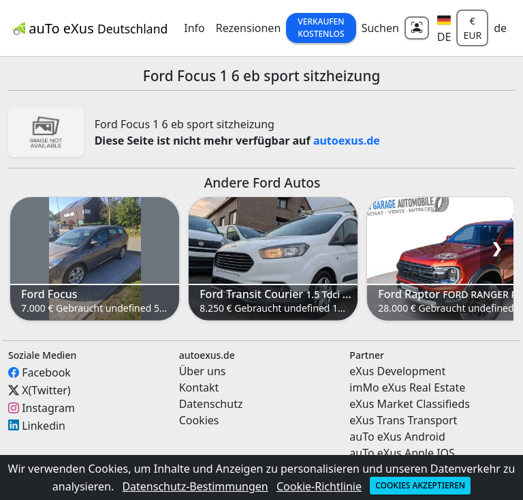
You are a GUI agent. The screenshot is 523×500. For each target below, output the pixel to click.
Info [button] (194, 27)
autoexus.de (346, 140)
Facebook (46, 372)
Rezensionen (248, 27)
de (500, 27)
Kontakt (199, 387)
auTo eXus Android (397, 436)
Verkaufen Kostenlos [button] (321, 28)
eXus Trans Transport (403, 420)
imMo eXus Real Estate (407, 387)
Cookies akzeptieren (420, 485)
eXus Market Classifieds (409, 403)
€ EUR (472, 28)
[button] (444, 27)
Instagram (48, 407)
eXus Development (397, 371)
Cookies (199, 420)
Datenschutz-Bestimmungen (195, 486)
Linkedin (43, 424)
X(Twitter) (46, 390)
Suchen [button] (380, 27)
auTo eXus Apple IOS (402, 452)
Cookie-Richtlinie (319, 486)
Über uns (202, 371)
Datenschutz (211, 403)
